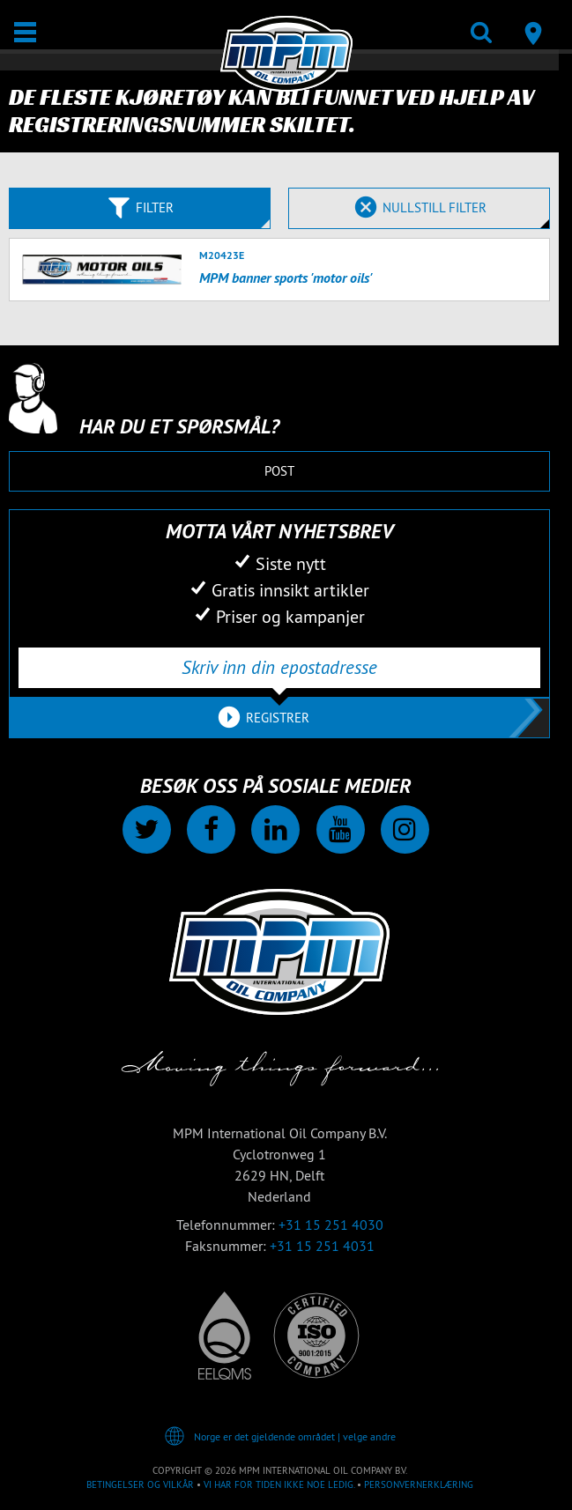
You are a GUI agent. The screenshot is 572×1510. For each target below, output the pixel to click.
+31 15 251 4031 (322, 1246)
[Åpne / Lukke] (25, 32)
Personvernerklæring (418, 1484)
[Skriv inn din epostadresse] (279, 668)
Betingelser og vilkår (140, 1484)
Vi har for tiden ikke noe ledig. (279, 1484)
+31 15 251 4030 (331, 1224)
